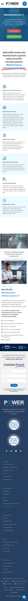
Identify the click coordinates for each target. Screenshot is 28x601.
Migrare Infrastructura (8, 545)
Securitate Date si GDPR (9, 524)
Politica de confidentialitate (17, 390)
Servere (5, 497)
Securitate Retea (7, 521)
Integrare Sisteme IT (8, 470)
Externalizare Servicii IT (9, 464)
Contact (5, 587)
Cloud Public (6, 551)
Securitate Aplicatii (8, 527)
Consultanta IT (6, 476)
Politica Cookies (20, 590)
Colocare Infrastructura (9, 563)
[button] (2, 347)
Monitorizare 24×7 (8, 506)
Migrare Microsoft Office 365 (10, 542)
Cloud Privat (6, 548)
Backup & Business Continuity (11, 503)
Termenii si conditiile (11, 390)
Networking (6, 491)
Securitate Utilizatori (8, 530)
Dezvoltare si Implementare (10, 467)
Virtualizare (6, 500)
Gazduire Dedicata (8, 572)
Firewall (5, 518)
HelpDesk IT (6, 494)
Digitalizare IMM (7, 479)
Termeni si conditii (8, 590)
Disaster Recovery (7, 566)
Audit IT (5, 473)
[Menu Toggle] (2, 4)
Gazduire (5, 569)
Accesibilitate (14, 592)
